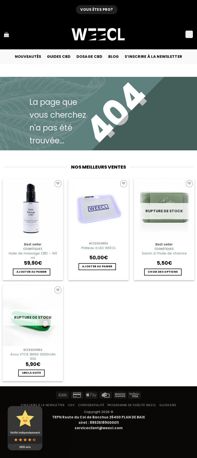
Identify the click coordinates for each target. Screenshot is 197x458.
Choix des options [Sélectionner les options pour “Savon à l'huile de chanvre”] (163, 272)
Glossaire (167, 405)
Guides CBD (59, 56)
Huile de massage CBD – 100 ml (33, 255)
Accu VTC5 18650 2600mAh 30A (33, 356)
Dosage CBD (89, 56)
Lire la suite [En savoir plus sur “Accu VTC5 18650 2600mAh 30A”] (31, 373)
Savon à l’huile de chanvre (164, 253)
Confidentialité (91, 405)
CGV (71, 405)
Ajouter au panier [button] (31, 272)
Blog (113, 56)
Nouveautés (28, 56)
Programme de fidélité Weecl (131, 405)
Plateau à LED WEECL (98, 248)
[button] (189, 34)
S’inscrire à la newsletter (153, 56)
